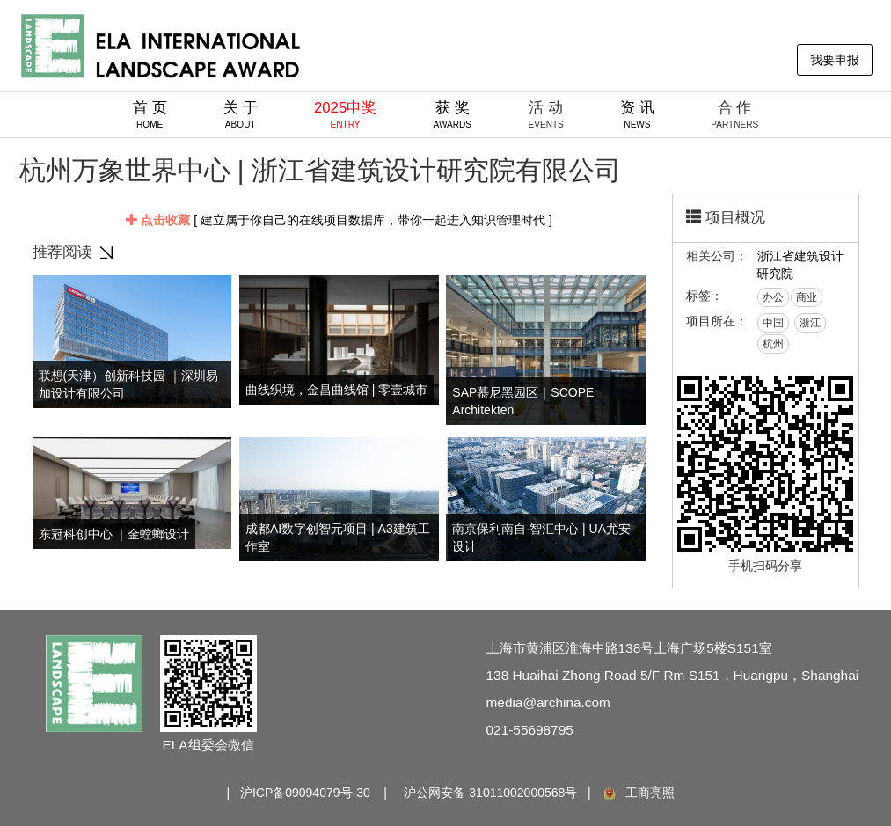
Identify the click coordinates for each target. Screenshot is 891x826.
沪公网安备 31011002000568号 (490, 793)
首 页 (150, 114)
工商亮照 (638, 793)
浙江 (810, 323)
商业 (806, 297)
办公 (773, 297)
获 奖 (453, 114)
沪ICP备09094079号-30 (305, 793)
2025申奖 (345, 114)
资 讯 (637, 114)
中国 (773, 323)
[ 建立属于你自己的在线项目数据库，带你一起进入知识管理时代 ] (339, 220)
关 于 (240, 114)
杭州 (773, 344)
